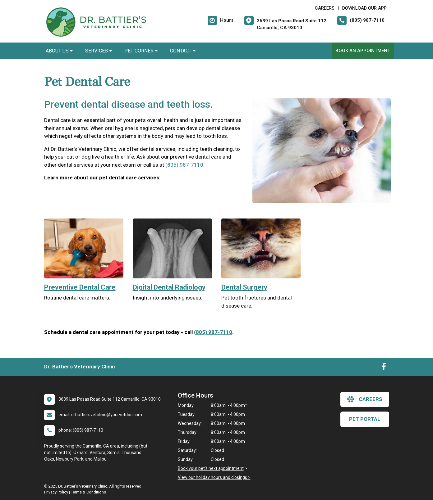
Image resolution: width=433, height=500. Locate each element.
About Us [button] (59, 51)
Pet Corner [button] (141, 51)
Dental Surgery (244, 287)
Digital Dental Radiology (169, 287)
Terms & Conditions (88, 492)
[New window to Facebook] (383, 368)
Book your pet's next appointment (211, 468)
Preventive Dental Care (80, 287)
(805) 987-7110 (184, 165)
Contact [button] (183, 51)
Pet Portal (364, 419)
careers (364, 399)
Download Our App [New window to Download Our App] (364, 8)
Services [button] (98, 51)
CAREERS (324, 8)
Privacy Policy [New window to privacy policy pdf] (56, 492)
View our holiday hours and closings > (214, 477)
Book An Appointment (362, 50)
